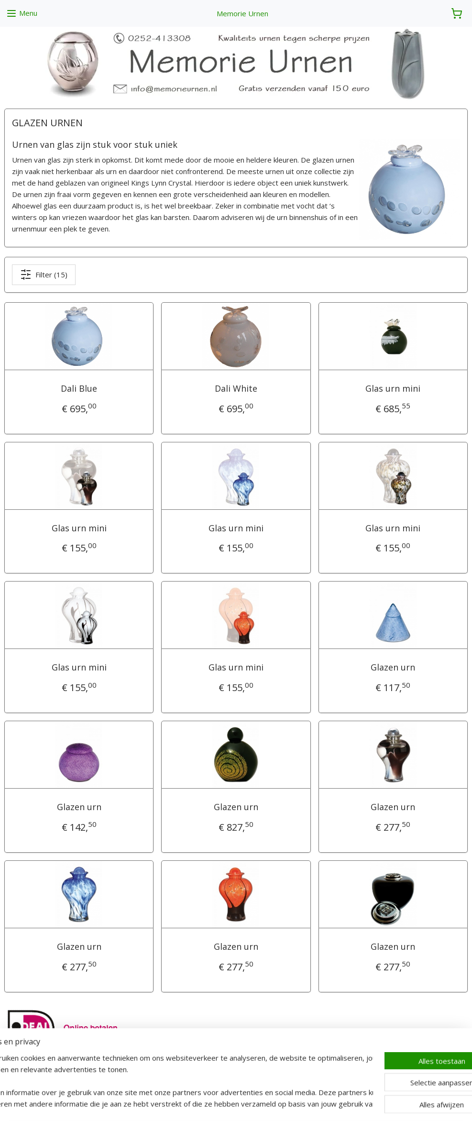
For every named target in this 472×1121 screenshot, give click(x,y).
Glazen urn (393, 667)
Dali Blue (79, 388)
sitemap (203, 1103)
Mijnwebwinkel (343, 1103)
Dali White (236, 388)
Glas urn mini (392, 388)
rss (223, 1103)
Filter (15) (43, 274)
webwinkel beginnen (259, 1103)
